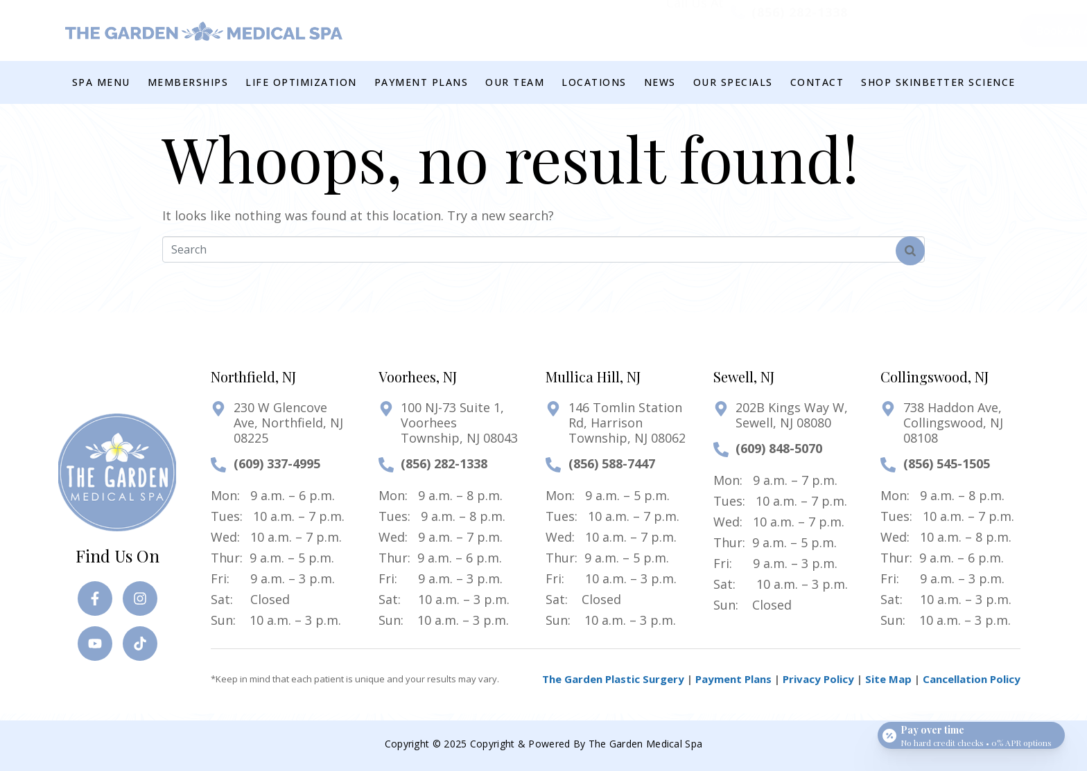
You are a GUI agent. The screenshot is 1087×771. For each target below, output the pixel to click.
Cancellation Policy (971, 679)
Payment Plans (733, 679)
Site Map (888, 679)
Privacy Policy (818, 679)
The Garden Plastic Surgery (613, 679)
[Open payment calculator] (971, 731)
